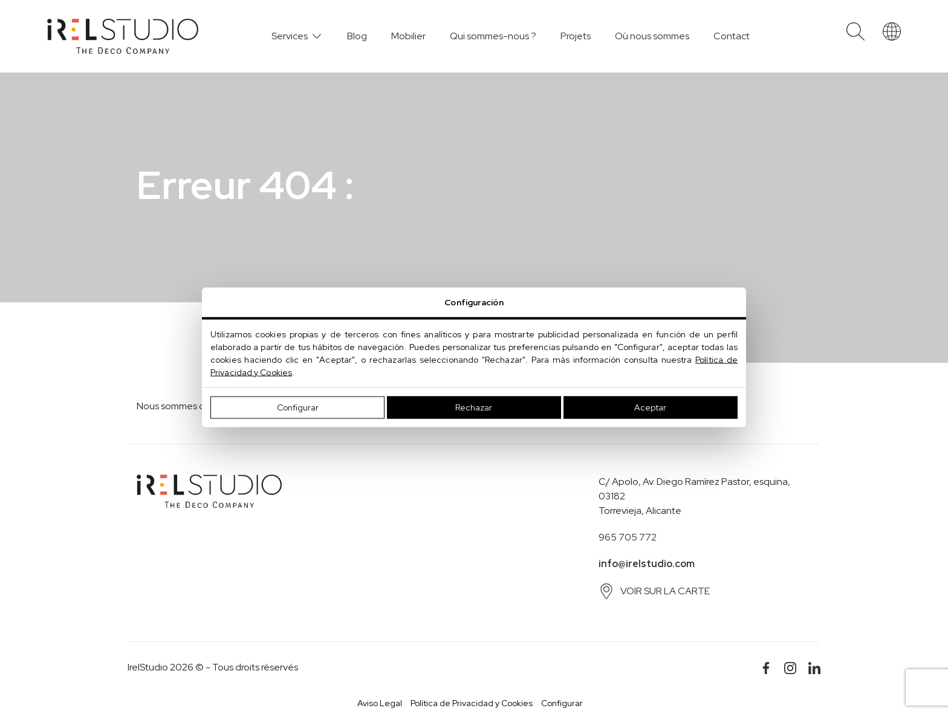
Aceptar (650, 406)
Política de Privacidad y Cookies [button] (472, 703)
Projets (575, 36)
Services (289, 36)
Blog (357, 36)
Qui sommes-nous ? (493, 36)
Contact (731, 36)
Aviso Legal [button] (379, 703)
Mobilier (408, 36)
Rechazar (473, 406)
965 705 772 (628, 537)
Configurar (298, 406)
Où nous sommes (652, 36)
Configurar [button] (562, 703)
